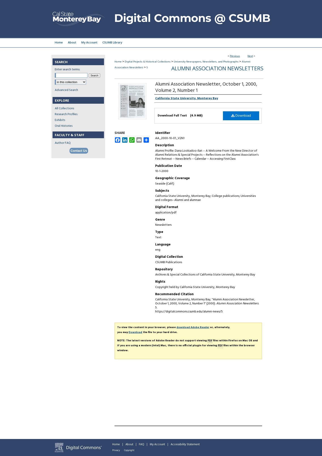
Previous (235, 56)
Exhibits (60, 120)
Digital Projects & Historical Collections (148, 62)
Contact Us (79, 151)
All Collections (64, 108)
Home (118, 62)
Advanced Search (66, 90)
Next (250, 56)
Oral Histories (63, 126)
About (129, 444)
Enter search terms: (67, 69)
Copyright (129, 450)
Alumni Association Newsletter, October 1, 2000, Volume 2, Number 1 (206, 87)
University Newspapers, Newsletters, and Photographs (206, 62)
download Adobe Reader (192, 327)
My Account (157, 444)
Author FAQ (63, 143)
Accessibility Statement (185, 444)
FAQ (141, 444)
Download (241, 116)
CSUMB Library (112, 42)
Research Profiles (66, 114)
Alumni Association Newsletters (217, 68)
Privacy (116, 450)
